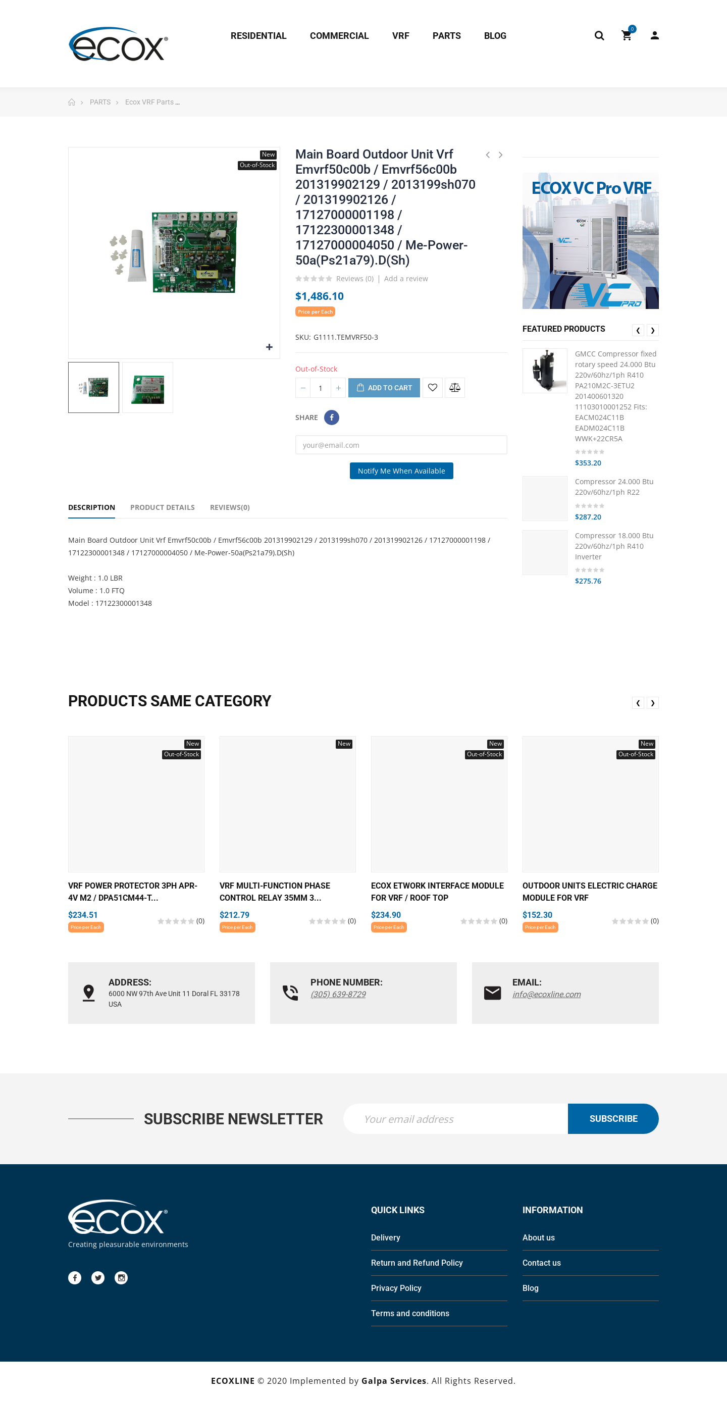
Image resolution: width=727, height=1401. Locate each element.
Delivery (385, 1238)
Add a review (406, 278)
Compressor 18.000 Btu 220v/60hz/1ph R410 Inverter (614, 546)
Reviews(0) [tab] (230, 507)
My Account (655, 35)
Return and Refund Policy (417, 1264)
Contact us (542, 1264)
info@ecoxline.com (546, 994)
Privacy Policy (396, 1289)
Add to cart (384, 388)
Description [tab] (91, 507)
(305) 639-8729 (338, 994)
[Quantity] (320, 388)
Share (331, 417)
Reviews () (355, 279)
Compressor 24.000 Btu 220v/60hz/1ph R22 (614, 487)
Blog (531, 1289)
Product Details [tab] (162, 507)
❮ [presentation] (638, 330)
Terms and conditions (410, 1314)
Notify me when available (401, 471)
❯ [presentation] (652, 330)
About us (539, 1238)
